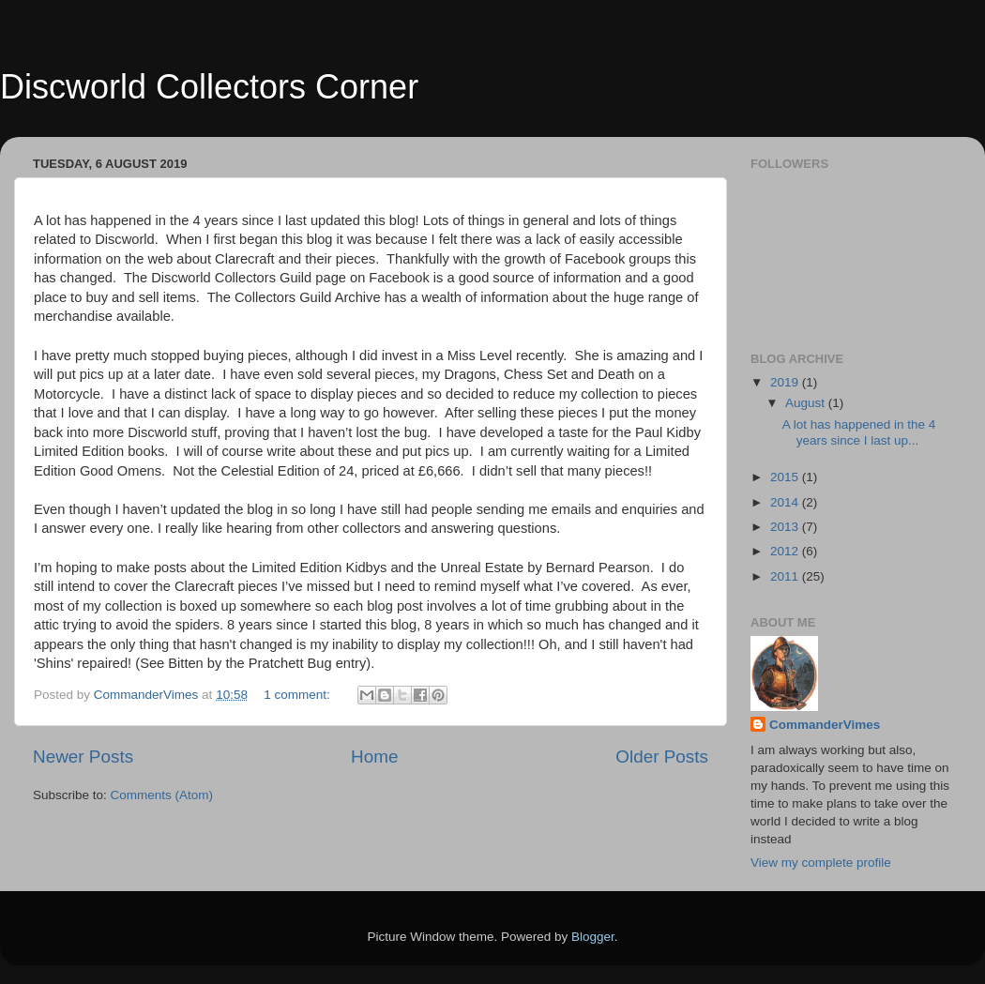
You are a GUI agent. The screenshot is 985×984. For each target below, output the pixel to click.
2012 (786, 551)
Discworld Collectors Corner (209, 87)
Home (374, 756)
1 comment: (298, 695)
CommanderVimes (824, 725)
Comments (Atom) (162, 795)
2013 (786, 527)
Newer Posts (83, 756)
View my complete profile (820, 862)
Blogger (592, 937)
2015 (786, 477)
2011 (786, 576)
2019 (786, 382)
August (806, 403)
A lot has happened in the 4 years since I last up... (859, 432)
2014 (786, 502)
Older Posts (661, 756)
